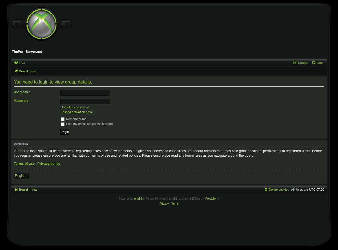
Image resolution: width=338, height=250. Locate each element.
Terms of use (24, 164)
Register (21, 176)
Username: (22, 92)
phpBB (138, 198)
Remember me (74, 119)
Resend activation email (76, 112)
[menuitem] (19, 62)
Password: (22, 100)
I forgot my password (74, 107)
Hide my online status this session (87, 123)
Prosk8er (211, 198)
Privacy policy (48, 164)
